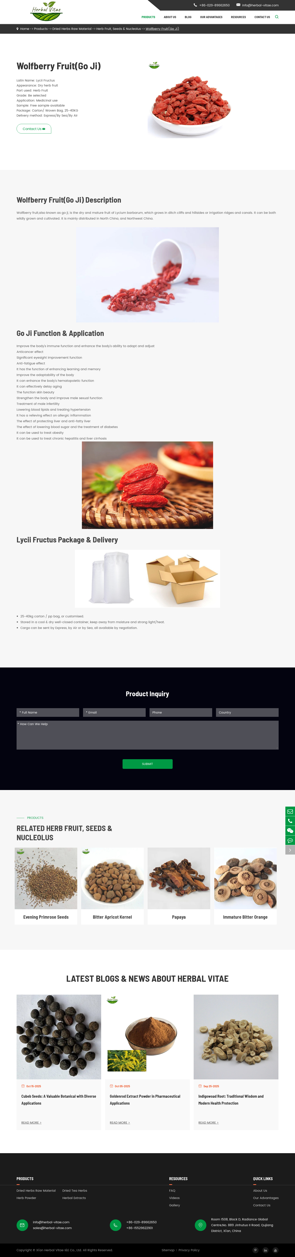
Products (148, 17)
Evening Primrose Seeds (46, 919)
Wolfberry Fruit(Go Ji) (162, 29)
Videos (174, 1198)
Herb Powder (26, 1198)
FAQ (172, 1190)
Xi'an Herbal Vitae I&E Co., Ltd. (59, 1250)
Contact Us (262, 17)
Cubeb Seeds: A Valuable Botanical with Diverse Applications (58, 1099)
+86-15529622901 (139, 1228)
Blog (188, 17)
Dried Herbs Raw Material (72, 29)
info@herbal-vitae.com (257, 5)
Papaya (179, 919)
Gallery (174, 1205)
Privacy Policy (189, 1250)
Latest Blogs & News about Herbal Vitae (147, 978)
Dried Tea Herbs (74, 1190)
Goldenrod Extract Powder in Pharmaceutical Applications (145, 1099)
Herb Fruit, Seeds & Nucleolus (118, 29)
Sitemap (168, 1250)
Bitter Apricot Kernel (112, 919)
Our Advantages (211, 17)
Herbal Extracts (74, 1198)
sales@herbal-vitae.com (52, 1228)
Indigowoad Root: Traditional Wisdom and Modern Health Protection (231, 1099)
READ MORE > (31, 1122)
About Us (170, 17)
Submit (147, 764)
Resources (238, 17)
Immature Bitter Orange (245, 919)
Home (24, 29)
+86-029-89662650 (211, 5)
